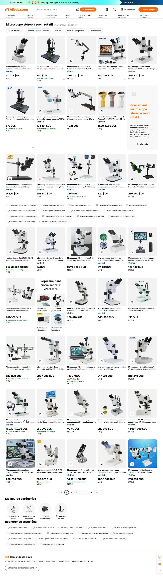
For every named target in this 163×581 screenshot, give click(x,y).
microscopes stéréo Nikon (136, 205)
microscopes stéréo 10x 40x (80, 205)
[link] (159, 557)
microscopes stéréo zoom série (52, 211)
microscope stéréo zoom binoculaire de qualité (24, 533)
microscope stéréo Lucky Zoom (19, 539)
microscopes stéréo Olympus (113, 539)
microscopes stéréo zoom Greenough (21, 205)
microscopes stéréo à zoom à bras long (57, 216)
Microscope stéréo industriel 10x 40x (118, 211)
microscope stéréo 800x (123, 533)
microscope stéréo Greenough (52, 544)
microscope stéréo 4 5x (96, 528)
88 (96, 492)
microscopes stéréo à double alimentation (52, 539)
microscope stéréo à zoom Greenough (84, 211)
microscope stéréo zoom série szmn (21, 544)
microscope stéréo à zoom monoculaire (93, 533)
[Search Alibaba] (55, 9)
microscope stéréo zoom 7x (43, 528)
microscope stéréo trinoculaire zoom (21, 211)
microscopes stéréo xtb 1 (17, 528)
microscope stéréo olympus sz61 (109, 205)
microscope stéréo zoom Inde (70, 528)
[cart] (115, 10)
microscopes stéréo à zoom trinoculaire (22, 216)
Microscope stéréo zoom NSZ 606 (90, 216)
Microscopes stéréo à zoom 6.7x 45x (21, 222)
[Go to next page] (101, 492)
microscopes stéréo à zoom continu (53, 222)
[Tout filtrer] (14, 31)
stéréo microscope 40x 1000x (52, 205)
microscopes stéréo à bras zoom (60, 533)
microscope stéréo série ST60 (85, 539)
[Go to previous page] (61, 492)
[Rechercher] (88, 10)
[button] (77, 9)
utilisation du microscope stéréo (123, 528)
